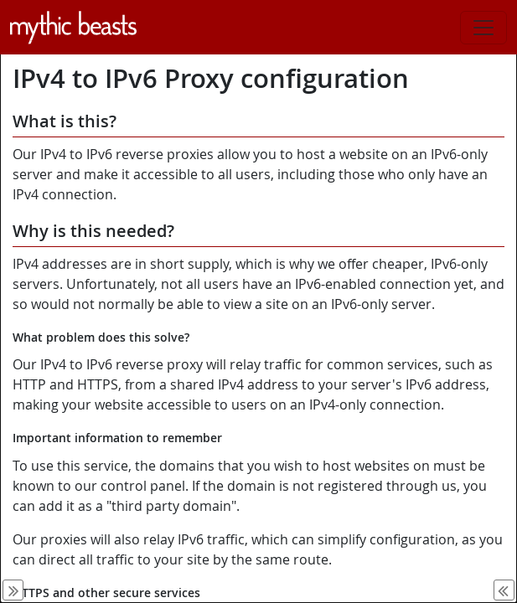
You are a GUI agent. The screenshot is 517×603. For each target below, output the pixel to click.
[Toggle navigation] (483, 27)
